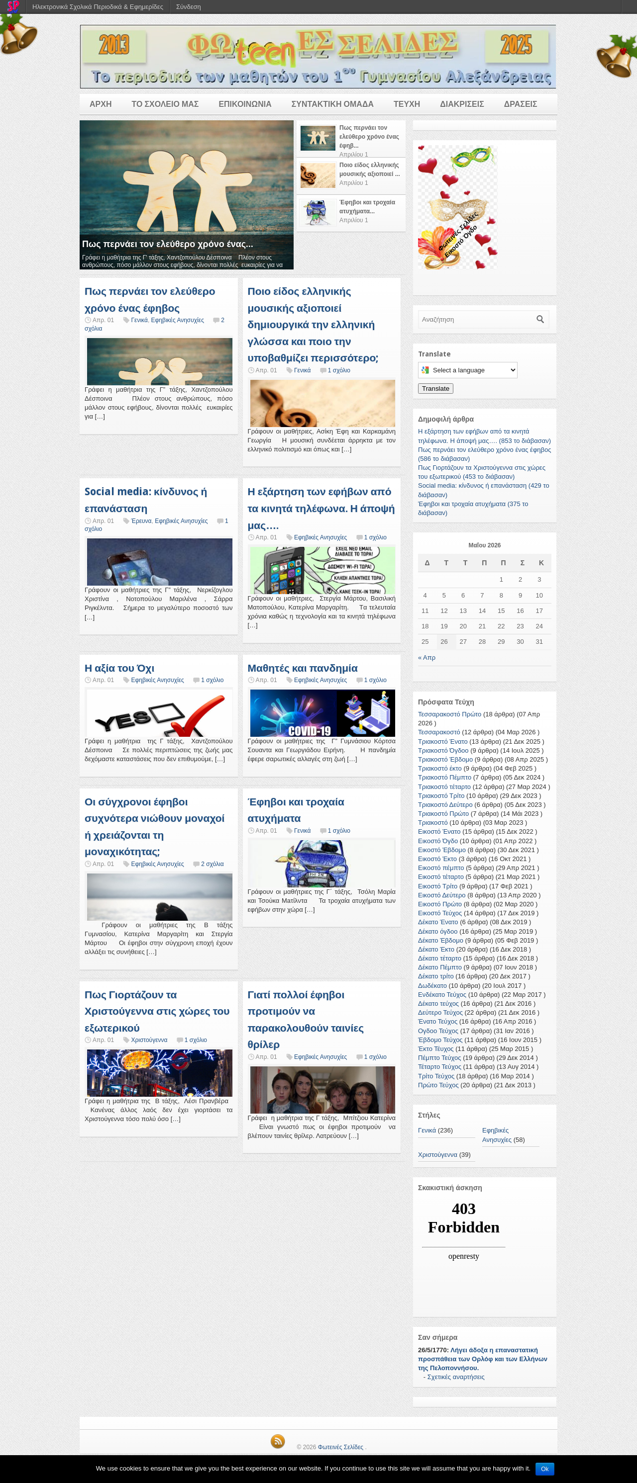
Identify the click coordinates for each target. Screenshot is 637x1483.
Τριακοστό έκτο (440, 768)
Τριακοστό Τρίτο (441, 795)
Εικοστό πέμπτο (441, 868)
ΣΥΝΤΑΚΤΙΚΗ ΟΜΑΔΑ (333, 104)
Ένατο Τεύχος (437, 1021)
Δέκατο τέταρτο (439, 958)
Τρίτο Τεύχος (436, 1076)
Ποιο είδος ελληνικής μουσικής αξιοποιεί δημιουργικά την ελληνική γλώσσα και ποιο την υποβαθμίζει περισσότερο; (313, 324)
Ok (544, 1469)
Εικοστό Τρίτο (437, 886)
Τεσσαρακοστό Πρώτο (449, 714)
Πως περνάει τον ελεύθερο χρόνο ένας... (167, 244)
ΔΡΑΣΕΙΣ (520, 104)
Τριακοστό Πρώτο (443, 813)
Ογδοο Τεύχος (438, 1031)
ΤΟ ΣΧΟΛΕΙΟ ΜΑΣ (165, 104)
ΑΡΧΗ (100, 104)
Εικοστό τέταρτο (441, 876)
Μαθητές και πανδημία (303, 668)
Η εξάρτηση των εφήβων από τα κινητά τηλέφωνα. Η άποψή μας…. (321, 508)
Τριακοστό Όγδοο (443, 750)
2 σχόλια (212, 864)
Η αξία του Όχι (119, 668)
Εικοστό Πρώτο (440, 904)
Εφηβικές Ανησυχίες (177, 320)
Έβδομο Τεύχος (440, 1040)
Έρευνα (141, 521)
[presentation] (351, 138)
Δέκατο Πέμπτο (440, 967)
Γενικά (139, 320)
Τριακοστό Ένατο (443, 741)
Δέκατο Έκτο (436, 949)
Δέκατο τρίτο (436, 976)
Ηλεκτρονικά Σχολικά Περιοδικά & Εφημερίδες (97, 6)
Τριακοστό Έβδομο (445, 759)
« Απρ (426, 657)
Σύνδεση (188, 6)
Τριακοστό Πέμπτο (444, 777)
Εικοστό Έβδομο (442, 850)
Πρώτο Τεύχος (438, 1085)
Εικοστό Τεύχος (440, 913)
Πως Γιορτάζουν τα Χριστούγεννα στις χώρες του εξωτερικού (157, 1011)
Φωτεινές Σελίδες (340, 1447)
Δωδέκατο (432, 985)
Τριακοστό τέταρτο (444, 786)
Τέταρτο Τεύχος (439, 1066)
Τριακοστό (433, 822)
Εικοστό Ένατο (439, 831)
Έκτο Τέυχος (436, 1048)
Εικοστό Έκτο (437, 859)
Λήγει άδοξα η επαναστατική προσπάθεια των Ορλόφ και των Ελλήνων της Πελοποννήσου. (482, 1359)
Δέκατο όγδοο (438, 931)
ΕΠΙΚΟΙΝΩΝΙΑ (244, 104)
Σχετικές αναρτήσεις (456, 1377)
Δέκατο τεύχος (438, 1003)
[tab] (351, 139)
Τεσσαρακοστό (439, 732)
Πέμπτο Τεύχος (439, 1057)
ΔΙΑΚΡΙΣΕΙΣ (462, 104)
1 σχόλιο (339, 370)
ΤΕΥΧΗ (407, 104)
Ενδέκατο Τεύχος (442, 994)
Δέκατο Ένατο (438, 922)
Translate (435, 388)
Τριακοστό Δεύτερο (445, 804)
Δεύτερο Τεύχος (440, 1012)
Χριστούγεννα (149, 1040)
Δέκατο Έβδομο (440, 940)
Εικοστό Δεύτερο (442, 895)
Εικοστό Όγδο (438, 841)
